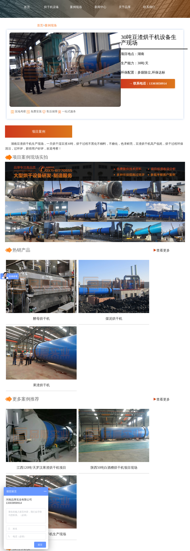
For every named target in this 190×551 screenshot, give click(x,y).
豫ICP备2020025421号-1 (143, 543)
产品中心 (90, 469)
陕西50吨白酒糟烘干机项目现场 (94, 387)
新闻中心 (100, 7)
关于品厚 (125, 7)
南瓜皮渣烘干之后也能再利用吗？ (37, 431)
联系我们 (149, 7)
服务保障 (54, 488)
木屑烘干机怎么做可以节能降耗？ (37, 409)
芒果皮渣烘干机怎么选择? (32, 420)
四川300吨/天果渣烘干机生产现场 (153, 387)
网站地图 (165, 543)
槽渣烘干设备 (90, 488)
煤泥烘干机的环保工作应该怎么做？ (39, 442)
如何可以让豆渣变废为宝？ (33, 459)
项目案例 (38, 137)
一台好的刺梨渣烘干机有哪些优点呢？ (41, 454)
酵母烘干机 (34, 314)
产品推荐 (126, 469)
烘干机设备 (51, 7)
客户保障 (54, 475)
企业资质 (54, 495)
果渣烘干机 (153, 314)
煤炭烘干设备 (90, 475)
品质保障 (54, 482)
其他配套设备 (90, 495)
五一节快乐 (22, 437)
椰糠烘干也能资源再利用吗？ (34, 426)
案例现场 (76, 7)
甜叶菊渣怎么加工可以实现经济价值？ (41, 415)
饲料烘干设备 (90, 482)
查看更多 (163, 256)
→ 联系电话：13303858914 (41, 113)
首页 (27, 7)
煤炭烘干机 (126, 495)
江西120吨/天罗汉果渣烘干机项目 (34, 387)
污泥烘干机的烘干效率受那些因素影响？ (42, 448)
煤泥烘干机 (94, 314)
